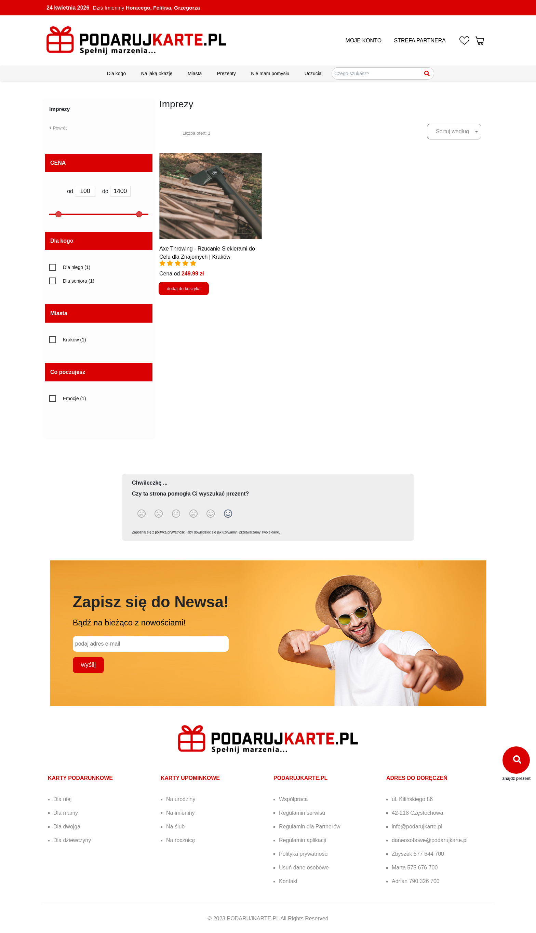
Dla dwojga (66, 826)
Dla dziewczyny (72, 840)
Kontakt (288, 881)
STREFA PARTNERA (420, 40)
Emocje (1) (74, 398)
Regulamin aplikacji (302, 840)
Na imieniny (180, 813)
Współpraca (293, 799)
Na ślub (175, 826)
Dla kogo (116, 73)
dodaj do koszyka (184, 288)
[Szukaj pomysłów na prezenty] (383, 73)
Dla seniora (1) (78, 281)
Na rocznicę (180, 840)
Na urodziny (180, 799)
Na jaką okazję (157, 73)
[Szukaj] (427, 73)
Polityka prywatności (304, 854)
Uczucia (313, 73)
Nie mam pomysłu (270, 73)
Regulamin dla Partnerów (309, 826)
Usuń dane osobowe (304, 867)
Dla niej (62, 799)
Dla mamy (65, 813)
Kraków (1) (74, 339)
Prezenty (226, 73)
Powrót (58, 128)
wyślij (88, 664)
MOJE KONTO (364, 40)
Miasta (195, 73)
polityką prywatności (170, 532)
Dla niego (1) (76, 267)
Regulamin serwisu (302, 813)
